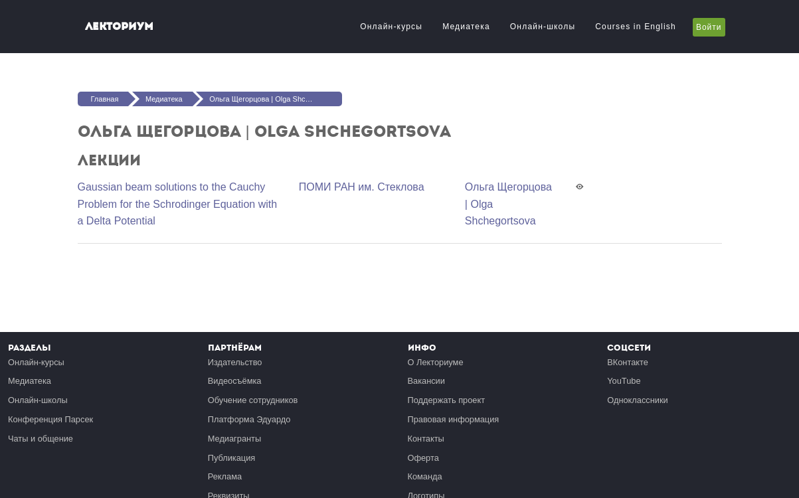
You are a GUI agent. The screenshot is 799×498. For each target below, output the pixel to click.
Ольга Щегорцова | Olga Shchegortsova (275, 99)
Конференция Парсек (50, 419)
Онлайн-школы (542, 26)
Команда (425, 476)
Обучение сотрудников (253, 400)
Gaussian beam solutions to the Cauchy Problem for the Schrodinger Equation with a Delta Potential (178, 203)
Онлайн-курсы (391, 26)
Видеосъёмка (235, 381)
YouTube (623, 381)
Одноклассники (637, 400)
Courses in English (635, 26)
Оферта (423, 458)
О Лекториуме (436, 362)
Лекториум (119, 26)
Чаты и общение (40, 439)
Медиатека (466, 26)
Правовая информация (453, 419)
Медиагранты (234, 439)
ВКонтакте (627, 362)
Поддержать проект (447, 400)
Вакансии (426, 381)
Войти (709, 27)
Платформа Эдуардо (249, 419)
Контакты (426, 439)
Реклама (225, 476)
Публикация (232, 458)
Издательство (235, 362)
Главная (105, 99)
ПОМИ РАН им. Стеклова (361, 187)
